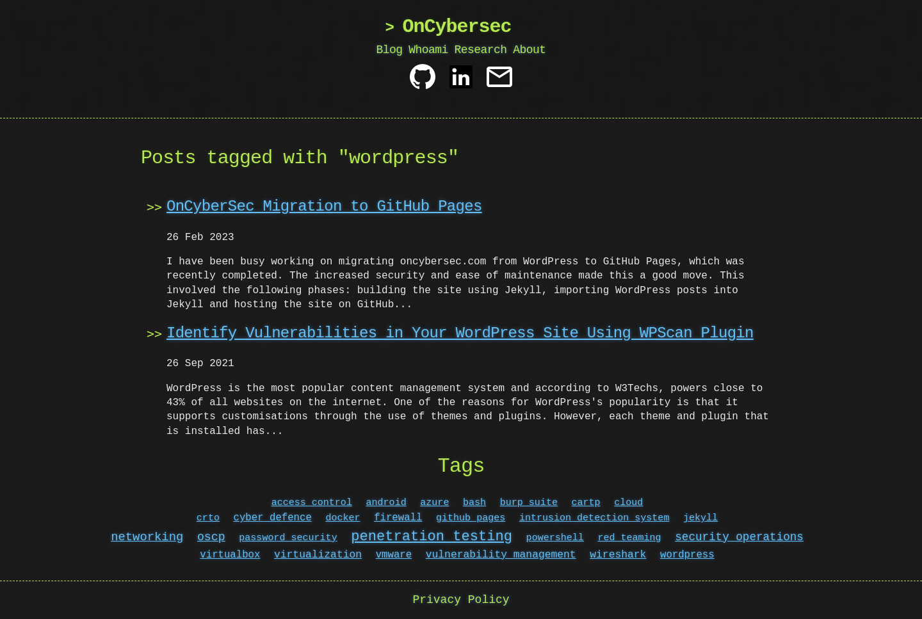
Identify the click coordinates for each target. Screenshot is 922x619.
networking (147, 537)
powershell (555, 538)
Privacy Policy (460, 599)
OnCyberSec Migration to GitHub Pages (323, 206)
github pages (470, 517)
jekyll (700, 517)
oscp (211, 537)
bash (474, 502)
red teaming (629, 538)
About (529, 50)
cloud (628, 502)
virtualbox (230, 555)
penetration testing (431, 536)
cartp (586, 502)
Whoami (428, 50)
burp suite (529, 502)
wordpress (687, 555)
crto (208, 517)
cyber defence (273, 518)
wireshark (618, 555)
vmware (394, 555)
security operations (739, 537)
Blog (389, 50)
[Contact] (499, 82)
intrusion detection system (594, 517)
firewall (398, 518)
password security (288, 538)
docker (342, 517)
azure (434, 502)
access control (311, 502)
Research (480, 50)
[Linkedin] (461, 82)
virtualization (318, 555)
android (386, 502)
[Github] (422, 82)
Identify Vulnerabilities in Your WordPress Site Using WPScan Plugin (460, 333)
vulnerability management (501, 555)
